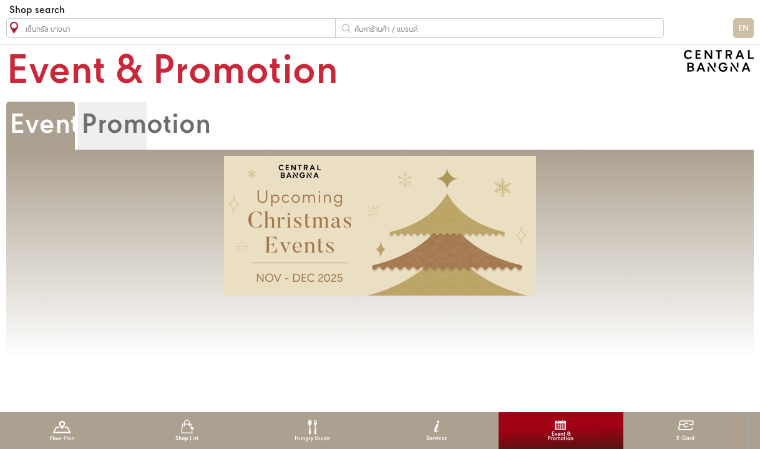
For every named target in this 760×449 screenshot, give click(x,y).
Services (436, 430)
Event (44, 126)
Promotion (146, 126)
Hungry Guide (311, 430)
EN (743, 28)
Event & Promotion (560, 430)
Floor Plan (62, 430)
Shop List (187, 430)
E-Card (685, 430)
